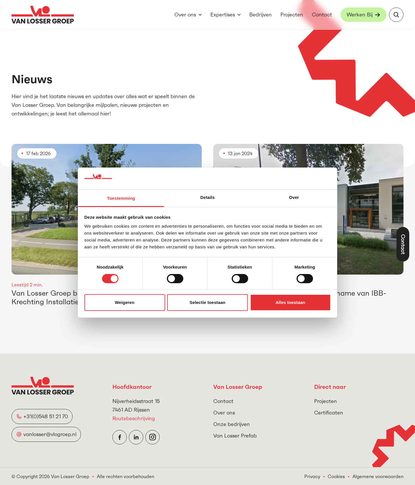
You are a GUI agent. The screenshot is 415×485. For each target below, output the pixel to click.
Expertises (222, 14)
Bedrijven (260, 14)
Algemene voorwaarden (377, 476)
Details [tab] (207, 197)
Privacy (312, 476)
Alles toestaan (290, 302)
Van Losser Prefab (235, 435)
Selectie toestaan (207, 302)
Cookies (336, 476)
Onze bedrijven (231, 424)
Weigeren (124, 302)
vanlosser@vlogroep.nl (49, 434)
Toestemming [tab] (121, 198)
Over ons (185, 14)
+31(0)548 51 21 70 (45, 416)
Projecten (291, 14)
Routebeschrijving (133, 418)
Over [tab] (294, 197)
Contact (322, 14)
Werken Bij (360, 14)
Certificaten (328, 412)
